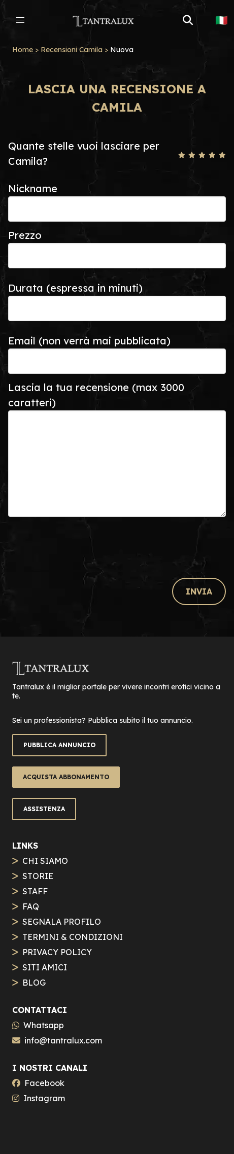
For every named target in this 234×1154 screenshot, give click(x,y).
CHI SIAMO (45, 861)
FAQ (30, 906)
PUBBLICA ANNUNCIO (59, 745)
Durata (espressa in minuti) (75, 288)
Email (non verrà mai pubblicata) (89, 340)
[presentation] (85, 543)
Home (22, 49)
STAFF (35, 891)
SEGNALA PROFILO (61, 922)
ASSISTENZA (44, 809)
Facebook (44, 1083)
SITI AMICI (44, 967)
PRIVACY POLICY (57, 952)
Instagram (44, 1098)
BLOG (34, 982)
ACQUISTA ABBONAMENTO (66, 777)
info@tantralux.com (63, 1040)
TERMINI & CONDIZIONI (72, 937)
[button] (20, 20)
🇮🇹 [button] (221, 20)
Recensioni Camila (72, 49)
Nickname (32, 188)
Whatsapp (43, 1025)
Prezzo (25, 235)
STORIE (37, 876)
